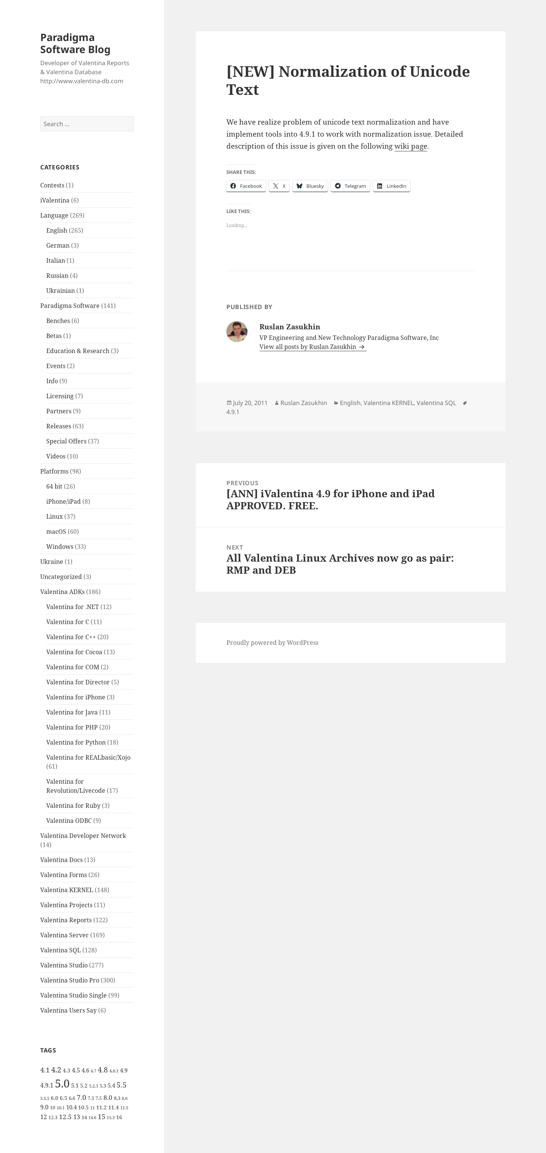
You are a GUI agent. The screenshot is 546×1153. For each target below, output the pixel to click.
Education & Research (77, 351)
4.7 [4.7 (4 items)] (93, 1071)
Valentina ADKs (62, 592)
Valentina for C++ (71, 637)
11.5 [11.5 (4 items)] (124, 1107)
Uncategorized (61, 577)
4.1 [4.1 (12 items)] (45, 1069)
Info (52, 381)
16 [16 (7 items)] (119, 1117)
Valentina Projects (66, 905)
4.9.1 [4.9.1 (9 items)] (46, 1085)
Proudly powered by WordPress (272, 642)
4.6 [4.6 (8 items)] (85, 1070)
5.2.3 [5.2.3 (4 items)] (93, 1086)
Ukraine (51, 561)
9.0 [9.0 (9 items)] (44, 1107)
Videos (55, 456)
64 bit (54, 486)
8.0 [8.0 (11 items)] (107, 1097)
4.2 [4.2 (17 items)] (56, 1069)
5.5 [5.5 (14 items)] (122, 1085)
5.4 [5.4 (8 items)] (111, 1085)
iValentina (55, 200)
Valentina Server (64, 935)
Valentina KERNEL (66, 890)
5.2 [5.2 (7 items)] (84, 1085)
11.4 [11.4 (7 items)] (113, 1107)
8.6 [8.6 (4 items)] (124, 1098)
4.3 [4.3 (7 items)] (66, 1070)
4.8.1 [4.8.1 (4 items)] (113, 1071)
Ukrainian (60, 290)
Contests (52, 185)
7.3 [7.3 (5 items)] (91, 1098)
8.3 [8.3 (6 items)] (117, 1098)
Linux (54, 516)
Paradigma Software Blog (75, 43)
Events (55, 366)
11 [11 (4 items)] (92, 1107)
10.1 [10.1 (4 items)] (61, 1107)
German (58, 245)
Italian (55, 260)
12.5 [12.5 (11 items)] (65, 1116)
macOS (56, 531)
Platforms (54, 471)
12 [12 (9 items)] (43, 1117)
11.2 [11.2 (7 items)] (101, 1107)
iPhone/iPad (63, 501)
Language (54, 215)
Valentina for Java (72, 712)
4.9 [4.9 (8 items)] (123, 1070)
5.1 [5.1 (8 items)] (75, 1085)
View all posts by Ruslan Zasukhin (308, 347)
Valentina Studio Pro (69, 980)
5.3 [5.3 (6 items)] (103, 1085)
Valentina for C (67, 622)
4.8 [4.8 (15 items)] (103, 1070)
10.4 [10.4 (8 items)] (71, 1107)
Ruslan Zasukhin (304, 403)
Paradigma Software (70, 306)
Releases (58, 426)
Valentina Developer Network (83, 836)
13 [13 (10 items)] (76, 1116)
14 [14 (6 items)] (84, 1117)
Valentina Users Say (68, 1010)
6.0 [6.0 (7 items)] (54, 1097)
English (56, 230)
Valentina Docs (61, 860)
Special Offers (66, 441)
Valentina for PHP (72, 727)
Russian (57, 275)
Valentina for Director (78, 682)
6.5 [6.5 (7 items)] (63, 1097)
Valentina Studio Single (73, 995)
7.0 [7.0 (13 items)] (81, 1097)
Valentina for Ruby (73, 805)
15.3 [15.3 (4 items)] (111, 1117)
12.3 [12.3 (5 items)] (53, 1117)
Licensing (60, 396)
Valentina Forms (63, 875)
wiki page (410, 146)
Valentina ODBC (69, 820)
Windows (59, 546)
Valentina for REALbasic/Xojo (88, 757)
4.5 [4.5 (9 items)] (76, 1070)
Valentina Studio (64, 965)
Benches (58, 321)
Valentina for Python (76, 742)
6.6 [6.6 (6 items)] (72, 1098)
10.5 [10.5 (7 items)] (83, 1107)
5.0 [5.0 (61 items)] (62, 1083)
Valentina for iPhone (75, 697)
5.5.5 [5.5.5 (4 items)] (44, 1098)
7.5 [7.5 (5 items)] (99, 1098)
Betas (54, 336)
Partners (58, 411)
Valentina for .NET (72, 607)
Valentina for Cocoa (74, 652)
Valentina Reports (66, 920)
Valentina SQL (60, 950)
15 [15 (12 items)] (101, 1116)
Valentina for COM (72, 667)
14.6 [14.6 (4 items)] (92, 1117)
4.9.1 (233, 412)
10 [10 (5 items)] (52, 1107)
